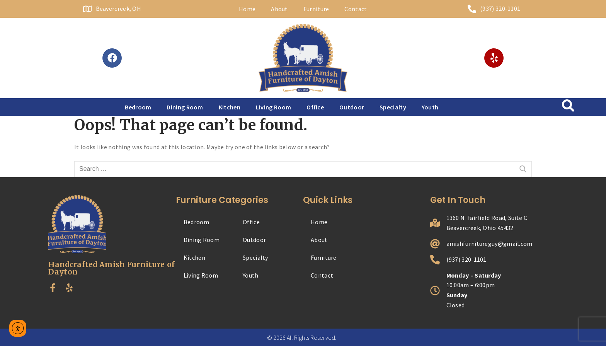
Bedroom (138, 107)
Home (247, 9)
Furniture (316, 9)
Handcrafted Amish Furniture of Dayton (111, 268)
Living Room (273, 107)
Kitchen (229, 107)
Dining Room (185, 107)
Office (315, 107)
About (279, 9)
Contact (355, 9)
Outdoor (351, 107)
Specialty (393, 107)
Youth (430, 107)
